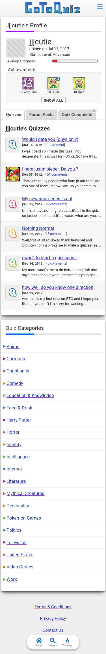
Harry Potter (19, 420)
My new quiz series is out (47, 198)
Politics (14, 530)
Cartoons (16, 358)
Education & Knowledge (30, 395)
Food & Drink (19, 408)
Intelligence (18, 456)
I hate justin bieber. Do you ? (50, 169)
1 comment (55, 145)
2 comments (56, 204)
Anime (13, 346)
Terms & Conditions (53, 606)
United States (20, 554)
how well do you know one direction (57, 287)
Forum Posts (41, 114)
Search (53, 642)
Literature (16, 481)
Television (17, 542)
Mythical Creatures (25, 493)
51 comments (57, 174)
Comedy (15, 383)
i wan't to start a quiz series (49, 257)
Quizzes (13, 114)
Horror (13, 432)
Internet (14, 469)
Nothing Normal (38, 228)
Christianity (18, 371)
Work (12, 579)
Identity (14, 444)
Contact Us (53, 630)
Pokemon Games (24, 518)
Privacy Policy (53, 618)
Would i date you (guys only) (50, 139)
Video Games (20, 567)
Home (38, 642)
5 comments (56, 234)
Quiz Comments (79, 113)
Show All (53, 100)
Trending (67, 642)
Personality (18, 506)
